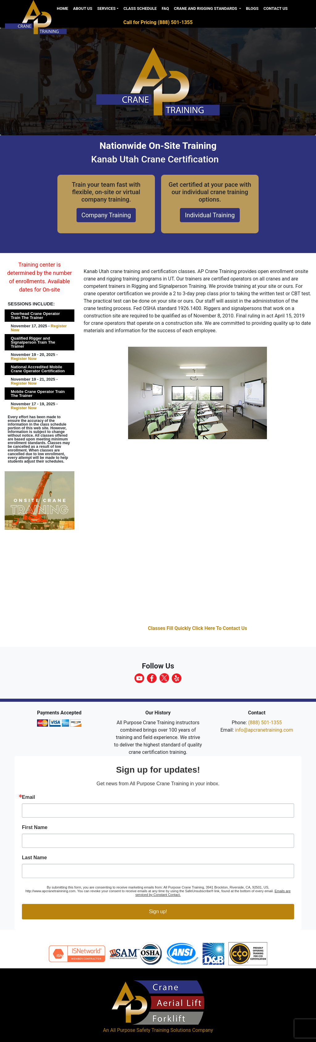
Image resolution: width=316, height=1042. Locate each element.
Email (28, 797)
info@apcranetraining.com (264, 730)
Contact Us (276, 8)
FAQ (165, 8)
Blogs (252, 8)
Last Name (34, 857)
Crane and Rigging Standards (206, 8)
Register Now (23, 358)
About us (82, 8)
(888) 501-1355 (265, 722)
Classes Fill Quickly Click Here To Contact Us (197, 628)
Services (106, 8)
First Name (35, 827)
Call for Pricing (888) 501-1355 (158, 22)
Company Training (106, 215)
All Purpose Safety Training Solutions (150, 1030)
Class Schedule (140, 8)
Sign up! (158, 911)
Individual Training (210, 215)
